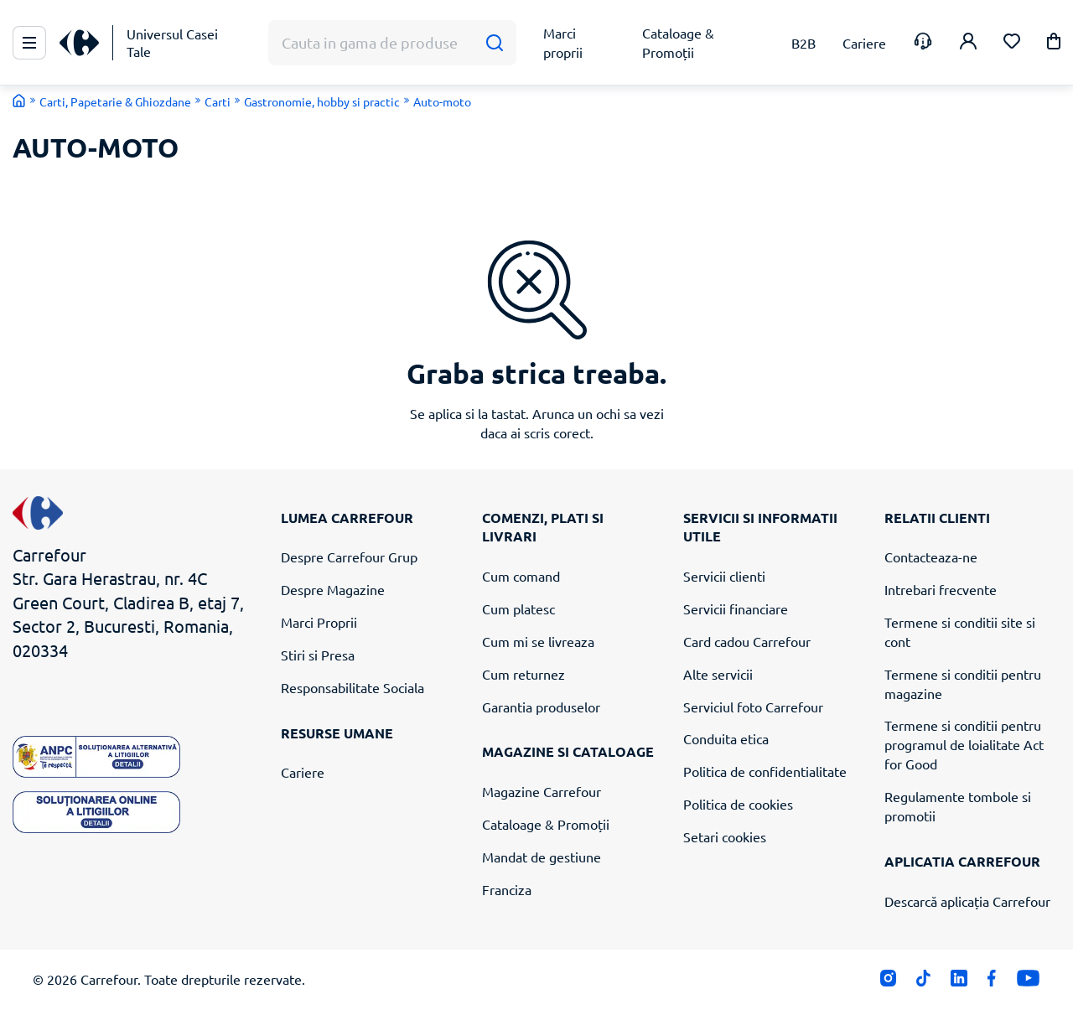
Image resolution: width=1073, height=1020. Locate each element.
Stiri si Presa (318, 654)
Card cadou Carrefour (747, 641)
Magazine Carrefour (541, 791)
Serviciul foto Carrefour (753, 706)
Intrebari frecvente (940, 589)
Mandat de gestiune (541, 856)
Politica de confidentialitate (765, 771)
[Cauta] (494, 43)
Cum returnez (523, 673)
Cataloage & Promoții (545, 823)
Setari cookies (724, 836)
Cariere (302, 772)
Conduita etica (726, 738)
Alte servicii (718, 673)
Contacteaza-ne (930, 556)
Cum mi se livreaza (538, 641)
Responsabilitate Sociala (352, 687)
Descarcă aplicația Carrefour (967, 901)
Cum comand (521, 575)
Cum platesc (518, 608)
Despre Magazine (333, 589)
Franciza (506, 889)
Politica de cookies (738, 803)
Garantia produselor (541, 706)
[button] (1053, 44)
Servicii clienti (724, 575)
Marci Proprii (319, 622)
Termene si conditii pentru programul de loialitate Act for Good (964, 744)
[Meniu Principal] (29, 43)
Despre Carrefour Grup (349, 556)
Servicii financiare (735, 608)
